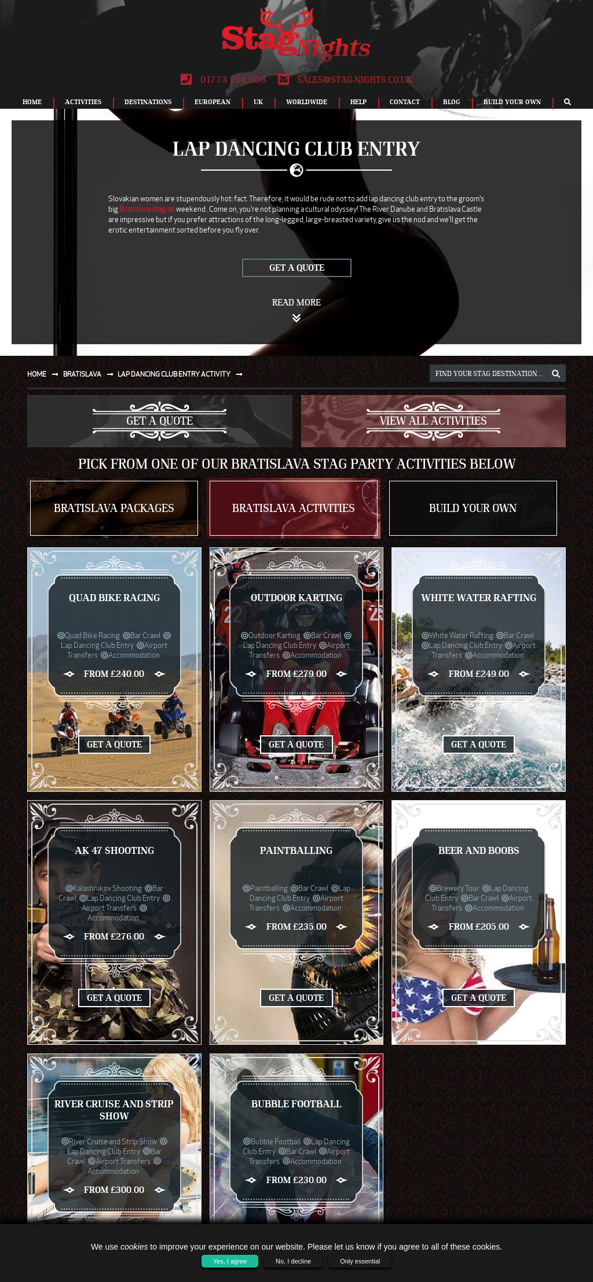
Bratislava (90, 374)
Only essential (360, 1261)
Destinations (148, 102)
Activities (83, 102)
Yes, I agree (230, 1261)
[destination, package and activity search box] (498, 373)
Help (358, 102)
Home (32, 102)
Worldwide (306, 102)
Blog (451, 102)
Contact (405, 102)
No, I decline (293, 1261)
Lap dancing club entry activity (182, 374)
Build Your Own (512, 102)
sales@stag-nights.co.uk (345, 80)
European (212, 102)
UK (258, 102)
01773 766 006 (223, 80)
